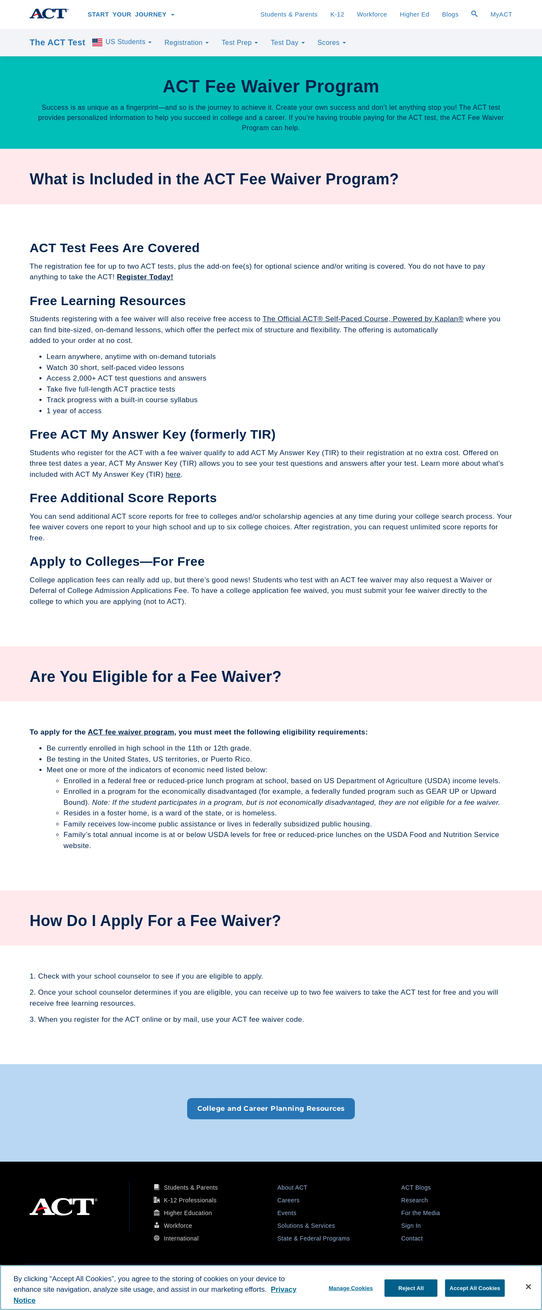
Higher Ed (414, 14)
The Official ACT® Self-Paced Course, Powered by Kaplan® (363, 319)
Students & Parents (289, 14)
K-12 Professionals (190, 1200)
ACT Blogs (416, 1187)
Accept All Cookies (475, 1288)
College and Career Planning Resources (271, 1108)
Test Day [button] (287, 42)
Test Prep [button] (239, 42)
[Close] (528, 1286)
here (173, 474)
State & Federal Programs (313, 1238)
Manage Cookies (351, 1288)
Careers (288, 1200)
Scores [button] (332, 42)
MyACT (501, 14)
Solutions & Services (306, 1225)
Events (286, 1213)
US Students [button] (121, 42)
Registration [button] (186, 42)
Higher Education (188, 1213)
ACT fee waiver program (131, 732)
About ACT (292, 1187)
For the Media (420, 1213)
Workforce (372, 14)
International (181, 1238)
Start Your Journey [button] (131, 14)
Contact (412, 1238)
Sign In (411, 1225)
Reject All (411, 1288)
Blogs (450, 14)
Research (414, 1200)
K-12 (337, 14)
